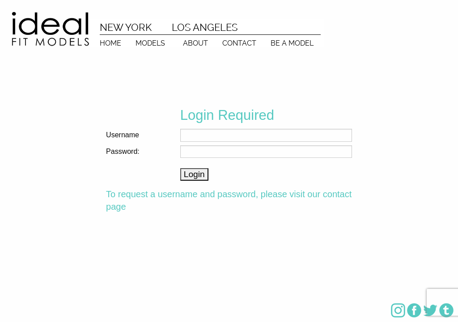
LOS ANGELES (204, 27)
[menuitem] (110, 41)
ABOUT (195, 43)
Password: (123, 151)
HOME (110, 43)
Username (122, 135)
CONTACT (239, 43)
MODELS (150, 43)
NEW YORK (126, 27)
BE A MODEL (292, 43)
